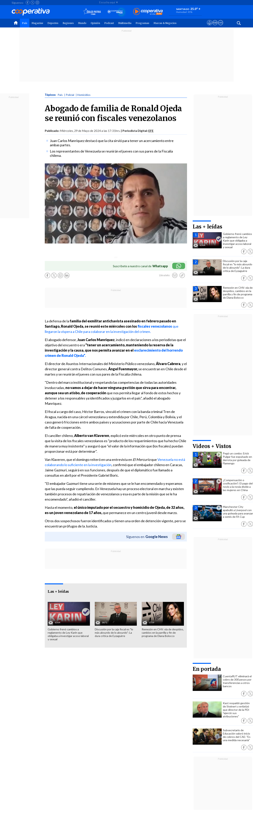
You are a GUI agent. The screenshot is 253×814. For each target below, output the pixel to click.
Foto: (51, 166)
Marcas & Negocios (165, 23)
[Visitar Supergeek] (220, 26)
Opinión (95, 23)
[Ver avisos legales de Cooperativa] (209, 26)
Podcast (109, 23)
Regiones (68, 23)
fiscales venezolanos (155, 326)
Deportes (52, 23)
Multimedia (124, 23)
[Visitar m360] (215, 26)
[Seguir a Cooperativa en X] (32, 2)
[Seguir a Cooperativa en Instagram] (37, 2)
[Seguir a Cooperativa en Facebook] (28, 2)
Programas (142, 23)
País (24, 23)
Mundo (82, 23)
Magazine (37, 23)
